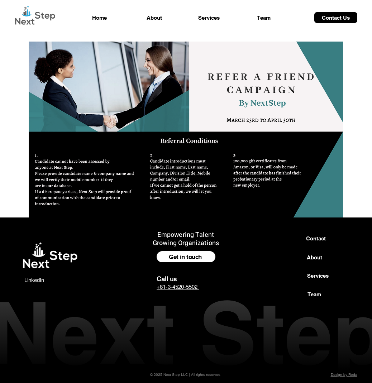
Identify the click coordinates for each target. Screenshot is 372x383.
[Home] (99, 17)
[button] (317, 275)
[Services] (208, 17)
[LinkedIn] (34, 280)
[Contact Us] (335, 17)
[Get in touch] (186, 256)
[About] (154, 17)
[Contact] (315, 238)
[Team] (263, 17)
